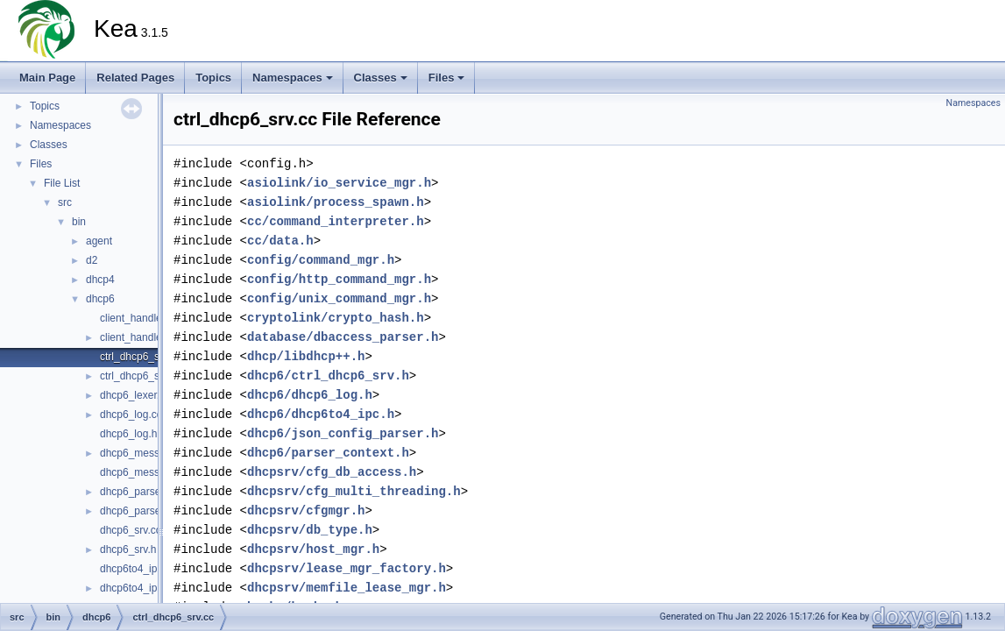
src (65, 202)
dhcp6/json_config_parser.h (342, 433)
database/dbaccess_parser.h (342, 337)
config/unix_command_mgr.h (339, 298)
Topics (213, 77)
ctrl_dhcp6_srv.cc (140, 357)
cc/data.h (280, 240)
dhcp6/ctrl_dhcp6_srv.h (328, 375)
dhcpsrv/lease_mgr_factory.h (346, 568)
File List (62, 183)
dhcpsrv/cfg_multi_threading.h (354, 491)
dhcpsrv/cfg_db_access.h (331, 472)
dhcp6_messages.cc (147, 453)
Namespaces (292, 77)
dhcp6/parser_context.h (328, 452)
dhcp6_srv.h (128, 549)
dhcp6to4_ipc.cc (138, 569)
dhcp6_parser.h (136, 511)
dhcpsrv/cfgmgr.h (305, 510)
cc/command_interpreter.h (335, 221)
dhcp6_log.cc (131, 414)
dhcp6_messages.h (145, 472)
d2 (91, 260)
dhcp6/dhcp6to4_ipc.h (320, 414)
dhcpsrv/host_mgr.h (313, 549)
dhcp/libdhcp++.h (305, 356)
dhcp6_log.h (128, 434)
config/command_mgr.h (320, 260)
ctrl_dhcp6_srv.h (138, 376)
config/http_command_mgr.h (339, 279)
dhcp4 (100, 279)
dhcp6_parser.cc (138, 492)
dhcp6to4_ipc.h (135, 588)
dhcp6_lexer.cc (135, 395)
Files (446, 77)
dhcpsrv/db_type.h (309, 529)
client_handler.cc (139, 318)
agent (99, 241)
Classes (380, 77)
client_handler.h (136, 337)
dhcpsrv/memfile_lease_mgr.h (346, 587)
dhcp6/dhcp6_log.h (309, 394)
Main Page (47, 77)
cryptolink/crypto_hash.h (335, 317)
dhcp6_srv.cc (130, 530)
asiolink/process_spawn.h (335, 202)
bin (79, 222)
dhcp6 (100, 299)
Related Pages (135, 77)
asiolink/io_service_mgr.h (339, 182)
